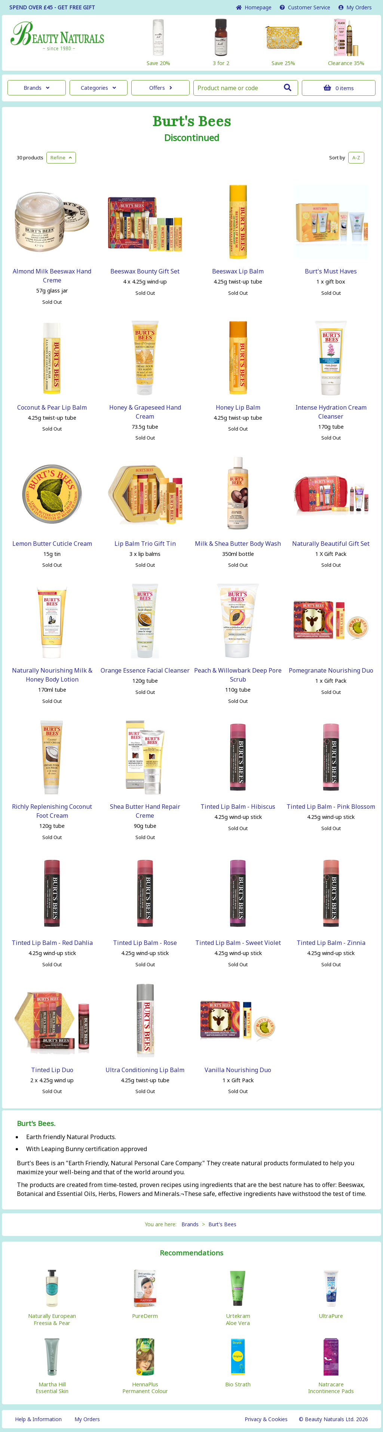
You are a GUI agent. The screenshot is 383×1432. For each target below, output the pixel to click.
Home (254, 7)
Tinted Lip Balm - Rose (145, 943)
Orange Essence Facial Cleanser (145, 670)
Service (305, 7)
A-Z (356, 157)
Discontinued (191, 138)
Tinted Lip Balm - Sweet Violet (238, 943)
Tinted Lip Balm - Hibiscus (237, 806)
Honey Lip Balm (238, 407)
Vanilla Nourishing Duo (238, 1070)
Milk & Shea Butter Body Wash (238, 543)
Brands (36, 87)
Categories (98, 87)
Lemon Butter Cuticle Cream (52, 543)
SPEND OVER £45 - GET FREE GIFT (52, 7)
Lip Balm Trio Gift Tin (145, 543)
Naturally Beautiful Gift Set (331, 543)
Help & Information (38, 1419)
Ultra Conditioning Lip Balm (144, 1070)
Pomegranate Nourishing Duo (331, 670)
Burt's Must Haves (331, 271)
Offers (160, 87)
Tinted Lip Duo (52, 1070)
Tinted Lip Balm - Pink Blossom (331, 806)
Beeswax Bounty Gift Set (145, 271)
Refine (61, 157)
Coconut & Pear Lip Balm (52, 407)
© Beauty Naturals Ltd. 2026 (333, 1419)
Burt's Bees (191, 122)
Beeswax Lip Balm (238, 271)
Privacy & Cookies (266, 1419)
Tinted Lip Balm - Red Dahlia (52, 943)
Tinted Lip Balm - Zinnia (331, 943)
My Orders (355, 7)
